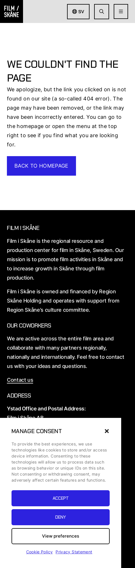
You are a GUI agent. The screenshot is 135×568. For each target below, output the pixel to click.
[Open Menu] (121, 11)
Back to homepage (41, 166)
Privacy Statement (74, 551)
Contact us (20, 380)
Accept (61, 498)
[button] (107, 431)
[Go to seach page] (101, 11)
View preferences (60, 536)
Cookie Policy (39, 551)
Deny (60, 517)
